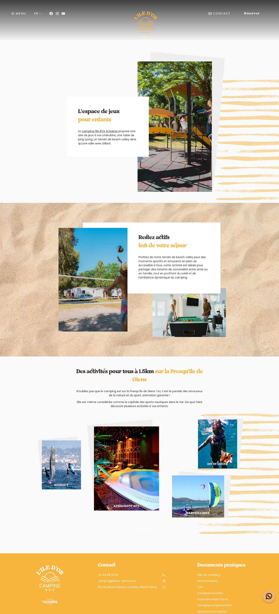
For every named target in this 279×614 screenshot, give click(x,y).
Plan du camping (208, 575)
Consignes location (210, 593)
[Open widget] (269, 596)
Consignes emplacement (214, 605)
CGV (200, 587)
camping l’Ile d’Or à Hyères (100, 131)
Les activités (139, 529)
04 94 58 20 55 (131, 575)
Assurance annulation (212, 611)
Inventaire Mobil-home (212, 599)
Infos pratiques (207, 581)
